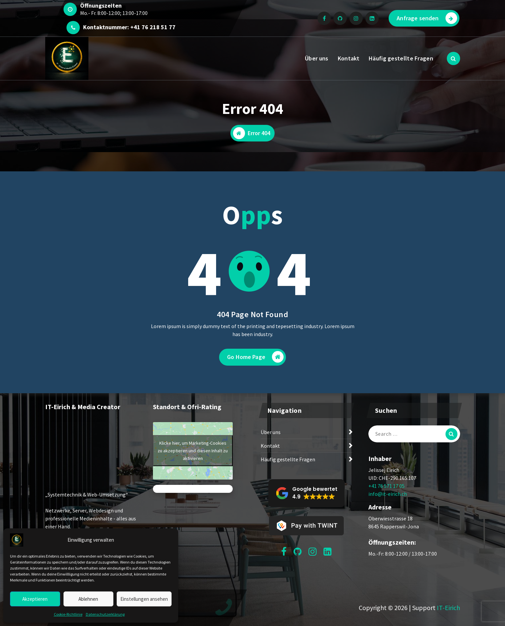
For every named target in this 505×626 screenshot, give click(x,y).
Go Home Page (255, 357)
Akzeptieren (35, 599)
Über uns (316, 58)
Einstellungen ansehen (144, 599)
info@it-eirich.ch (387, 494)
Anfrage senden (427, 18)
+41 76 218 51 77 (153, 27)
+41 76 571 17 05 (386, 486)
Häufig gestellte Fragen (401, 58)
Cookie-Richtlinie (68, 614)
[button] (306, 493)
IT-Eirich (448, 607)
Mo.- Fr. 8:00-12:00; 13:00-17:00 (114, 13)
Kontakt (348, 58)
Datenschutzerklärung (105, 614)
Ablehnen (88, 599)
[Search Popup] (453, 58)
